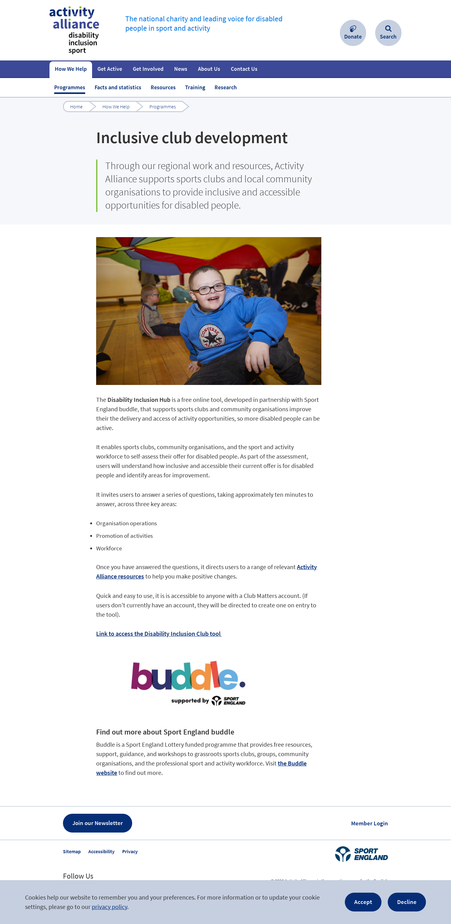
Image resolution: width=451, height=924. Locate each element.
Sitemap (72, 851)
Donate (353, 36)
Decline (407, 902)
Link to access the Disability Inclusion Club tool (159, 633)
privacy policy (109, 907)
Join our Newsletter (97, 823)
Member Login (369, 823)
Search (388, 36)
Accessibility (101, 851)
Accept (363, 902)
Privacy (130, 851)
